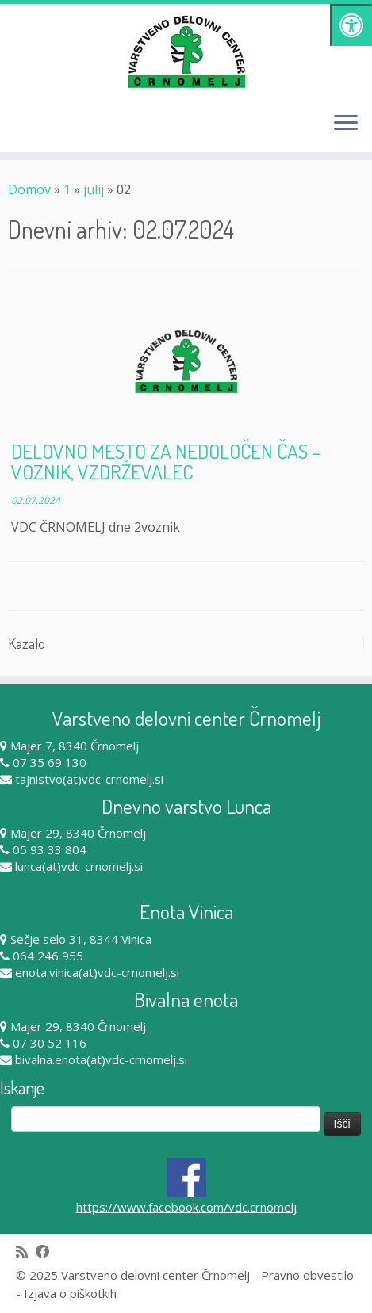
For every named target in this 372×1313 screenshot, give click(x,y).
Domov (29, 189)
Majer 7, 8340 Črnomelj (74, 746)
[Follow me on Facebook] (47, 1251)
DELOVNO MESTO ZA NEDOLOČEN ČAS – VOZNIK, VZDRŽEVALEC (165, 461)
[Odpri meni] (346, 123)
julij (93, 189)
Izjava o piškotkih (70, 1293)
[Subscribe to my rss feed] (26, 1251)
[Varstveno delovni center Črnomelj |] (186, 51)
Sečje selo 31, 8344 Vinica (80, 939)
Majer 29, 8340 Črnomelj (78, 833)
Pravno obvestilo (307, 1275)
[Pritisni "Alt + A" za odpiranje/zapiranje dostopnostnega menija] (351, 25)
